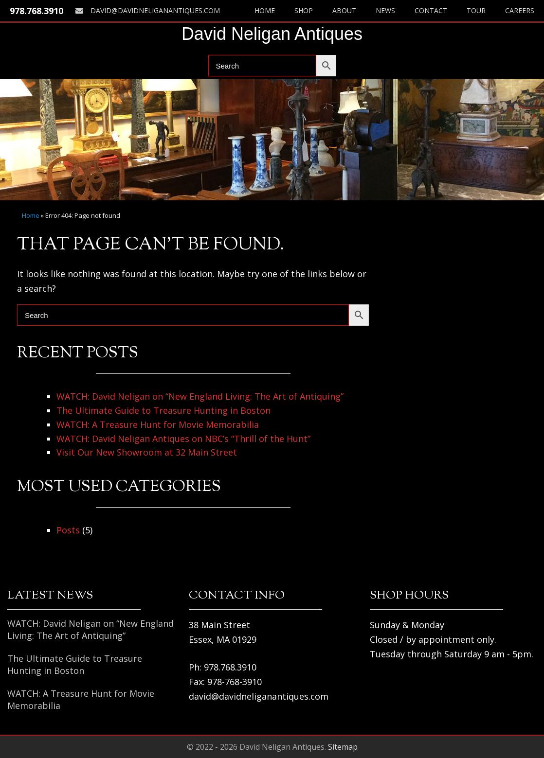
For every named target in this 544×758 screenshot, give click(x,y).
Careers (519, 10)
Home (264, 10)
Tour (476, 10)
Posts (68, 530)
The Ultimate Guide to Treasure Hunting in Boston (163, 410)
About (344, 10)
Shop (303, 10)
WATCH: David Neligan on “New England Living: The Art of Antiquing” (200, 396)
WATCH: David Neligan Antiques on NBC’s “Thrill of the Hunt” (183, 438)
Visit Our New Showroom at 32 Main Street (146, 452)
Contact (431, 10)
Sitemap (343, 746)
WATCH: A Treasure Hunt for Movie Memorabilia (157, 424)
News (385, 10)
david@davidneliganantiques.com (147, 10)
